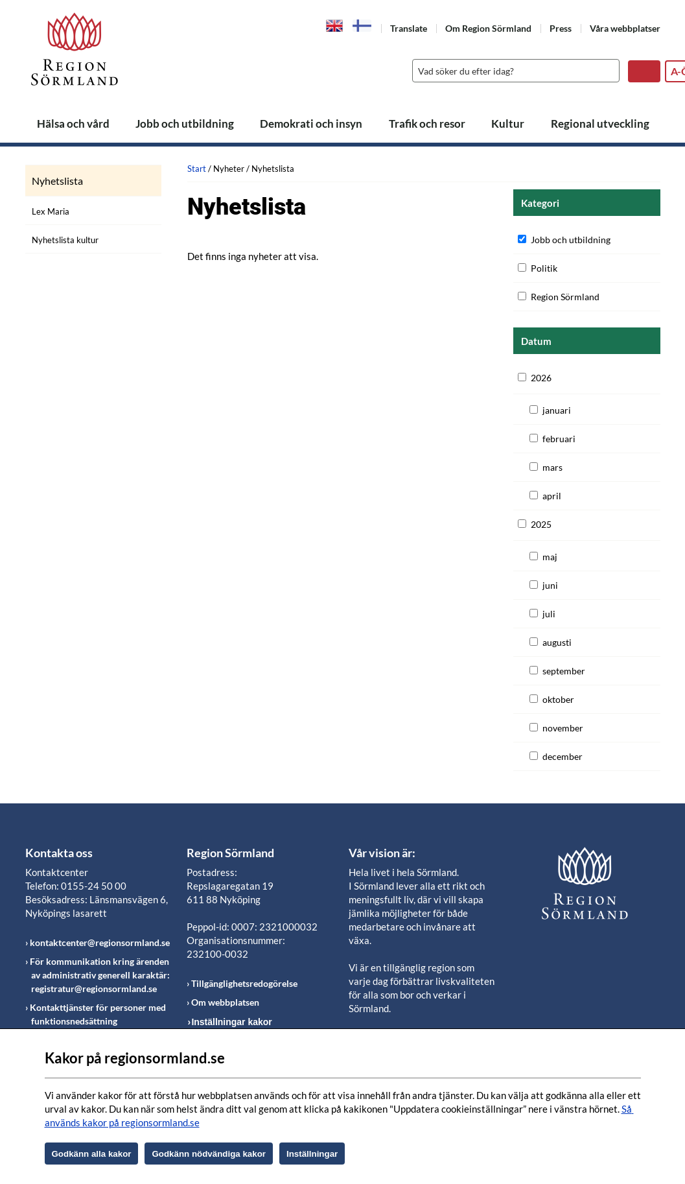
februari (558, 438)
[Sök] (513, 70)
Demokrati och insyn (311, 123)
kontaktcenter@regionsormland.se (100, 942)
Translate (408, 28)
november (562, 727)
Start (196, 168)
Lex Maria (50, 211)
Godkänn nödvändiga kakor (209, 1154)
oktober (558, 699)
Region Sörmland (565, 296)
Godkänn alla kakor (92, 1154)
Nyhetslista (57, 181)
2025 (541, 524)
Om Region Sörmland (488, 28)
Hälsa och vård (73, 123)
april (551, 495)
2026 (541, 377)
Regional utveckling (600, 123)
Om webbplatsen (225, 1002)
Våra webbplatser (625, 28)
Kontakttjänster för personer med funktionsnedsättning (98, 1014)
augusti (557, 642)
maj (549, 556)
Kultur (507, 123)
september (563, 670)
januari (556, 410)
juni (550, 585)
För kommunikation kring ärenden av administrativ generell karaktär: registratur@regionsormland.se (100, 975)
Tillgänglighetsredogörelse (244, 983)
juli (548, 613)
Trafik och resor (427, 123)
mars (552, 467)
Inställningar (312, 1154)
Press (561, 28)
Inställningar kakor (231, 1022)
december (562, 756)
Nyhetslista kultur (65, 240)
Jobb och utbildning (184, 123)
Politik (544, 268)
